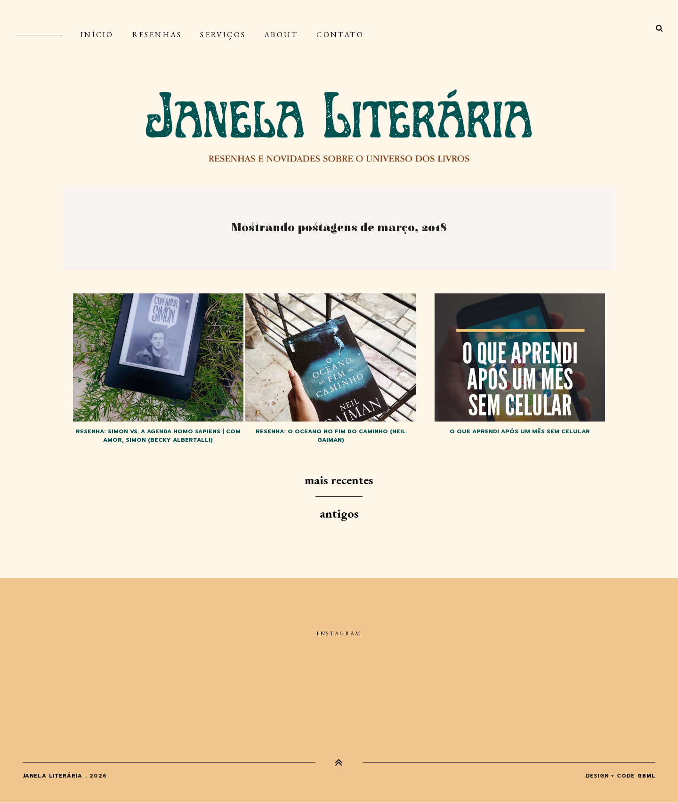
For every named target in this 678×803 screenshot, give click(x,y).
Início (97, 35)
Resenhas (157, 35)
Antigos (339, 513)
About (281, 35)
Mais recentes (339, 480)
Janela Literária (53, 776)
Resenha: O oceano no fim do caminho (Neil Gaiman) (331, 435)
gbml (646, 776)
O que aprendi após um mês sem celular (520, 431)
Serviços (223, 35)
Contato (339, 35)
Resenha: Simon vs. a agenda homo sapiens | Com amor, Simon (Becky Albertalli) (158, 435)
